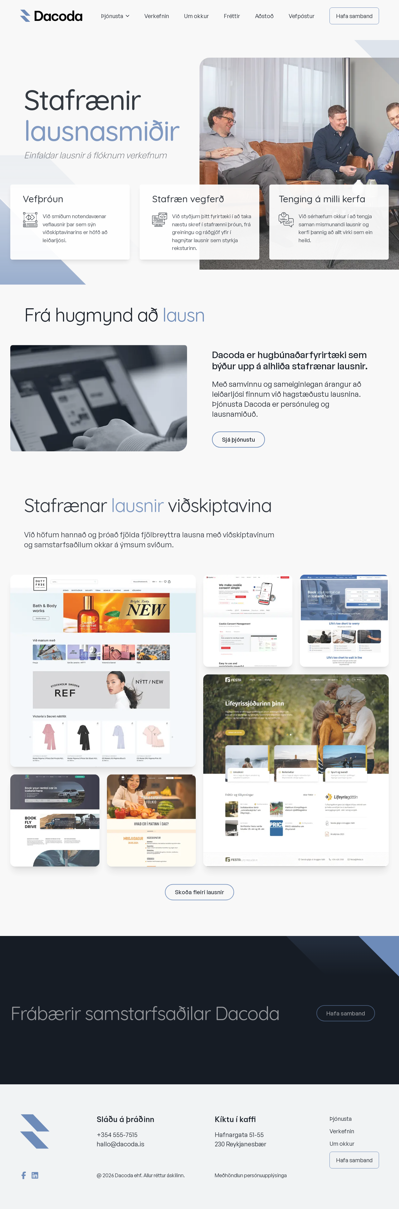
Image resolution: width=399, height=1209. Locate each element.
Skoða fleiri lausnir (199, 894)
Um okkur (196, 15)
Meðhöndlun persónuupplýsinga (251, 1175)
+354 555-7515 (117, 1135)
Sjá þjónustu (238, 441)
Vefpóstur (302, 15)
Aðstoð (264, 15)
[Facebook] (23, 1175)
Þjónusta (115, 15)
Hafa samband (354, 15)
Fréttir (232, 15)
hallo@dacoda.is (120, 1144)
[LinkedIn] (35, 1175)
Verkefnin (156, 15)
